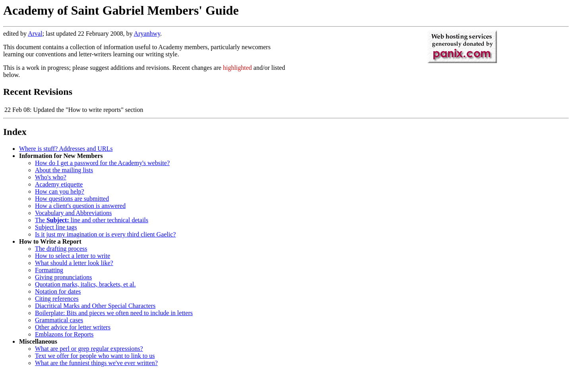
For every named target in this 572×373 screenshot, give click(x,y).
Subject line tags (56, 227)
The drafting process (61, 248)
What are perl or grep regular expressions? (89, 348)
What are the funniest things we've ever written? (96, 363)
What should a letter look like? (74, 263)
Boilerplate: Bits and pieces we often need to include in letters (114, 313)
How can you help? (59, 191)
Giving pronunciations (63, 277)
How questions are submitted (72, 198)
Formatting (49, 270)
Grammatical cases (59, 320)
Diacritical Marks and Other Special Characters (95, 305)
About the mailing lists (64, 170)
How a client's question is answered (80, 205)
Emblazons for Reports (64, 334)
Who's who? (50, 177)
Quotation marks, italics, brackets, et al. (85, 284)
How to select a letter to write (72, 255)
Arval (35, 33)
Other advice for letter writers (72, 327)
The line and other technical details (91, 220)
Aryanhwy (147, 33)
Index (15, 132)
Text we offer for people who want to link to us (95, 355)
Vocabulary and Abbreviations (73, 213)
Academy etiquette (59, 184)
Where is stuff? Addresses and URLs (66, 148)
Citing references (57, 298)
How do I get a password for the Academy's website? (102, 163)
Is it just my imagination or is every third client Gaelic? (105, 234)
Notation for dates (58, 291)
